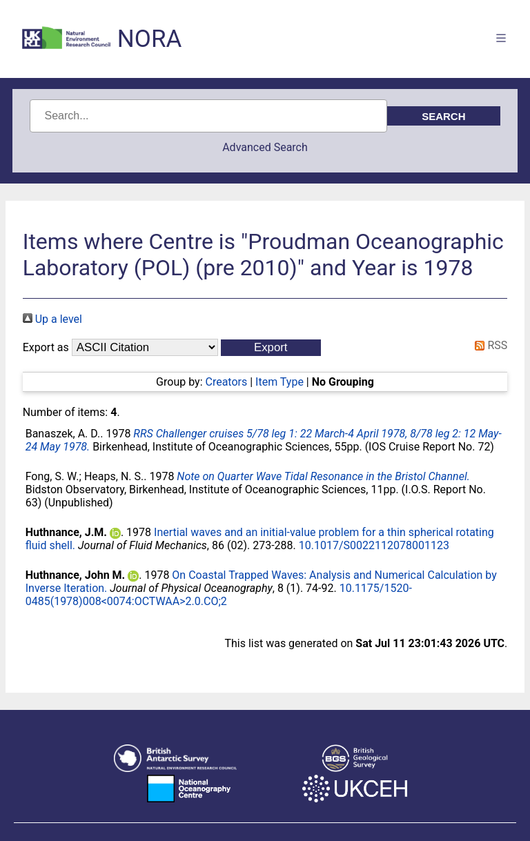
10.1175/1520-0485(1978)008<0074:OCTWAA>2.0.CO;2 (219, 595)
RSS (488, 345)
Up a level (52, 319)
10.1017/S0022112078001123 (374, 545)
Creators (226, 381)
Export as (46, 347)
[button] (271, 347)
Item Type (279, 381)
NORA (149, 39)
